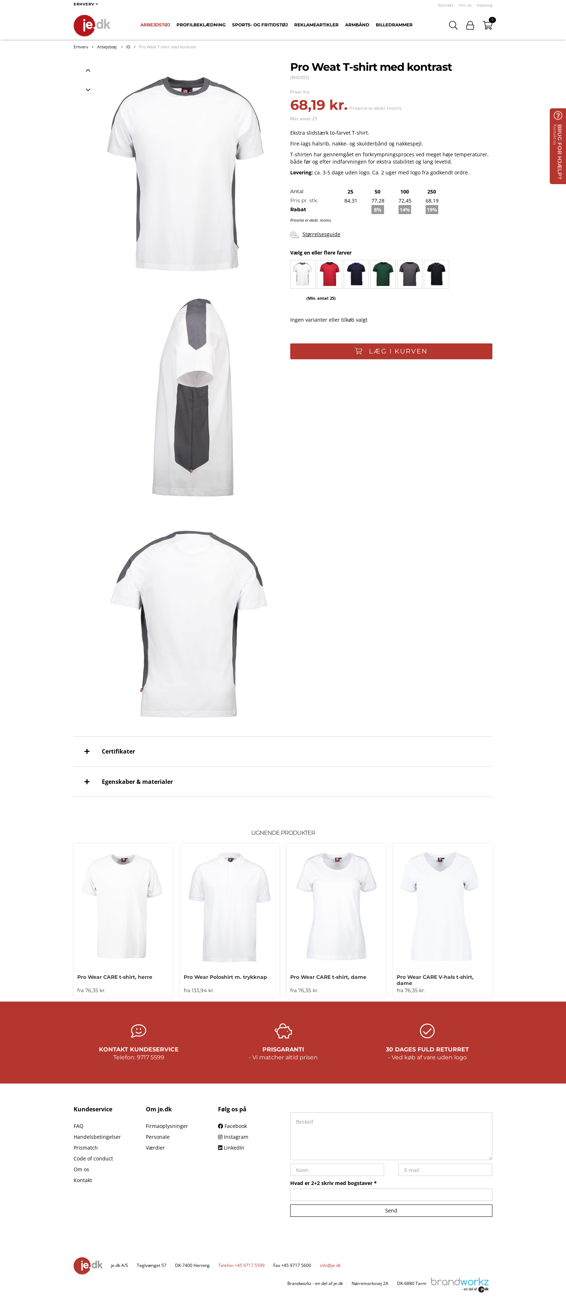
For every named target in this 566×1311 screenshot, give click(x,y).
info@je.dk (330, 1265)
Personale (158, 1136)
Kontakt (446, 5)
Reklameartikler (316, 24)
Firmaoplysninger (167, 1126)
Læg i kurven (391, 351)
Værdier (155, 1147)
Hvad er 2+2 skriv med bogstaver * (333, 1183)
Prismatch (86, 1147)
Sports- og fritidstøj (260, 24)
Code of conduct (93, 1158)
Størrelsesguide (315, 234)
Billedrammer (394, 24)
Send (391, 1210)
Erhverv (81, 46)
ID (128, 46)
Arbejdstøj (155, 24)
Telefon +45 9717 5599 (241, 1265)
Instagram (233, 1136)
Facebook (232, 1126)
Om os (465, 5)
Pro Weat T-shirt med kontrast (167, 46)
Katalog (485, 5)
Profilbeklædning (201, 24)
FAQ (78, 1126)
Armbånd (357, 24)
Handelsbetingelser (97, 1136)
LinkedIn (231, 1147)
